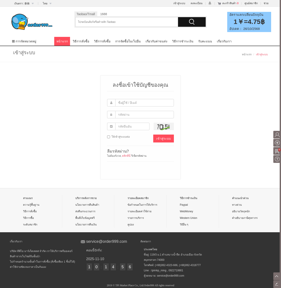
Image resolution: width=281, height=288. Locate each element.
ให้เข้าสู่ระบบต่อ (118, 136)
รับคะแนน (205, 41)
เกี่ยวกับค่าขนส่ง (156, 41)
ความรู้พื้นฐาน (31, 204)
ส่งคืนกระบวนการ (85, 211)
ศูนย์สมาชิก (251, 3)
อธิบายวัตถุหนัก (241, 211)
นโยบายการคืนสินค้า (87, 204)
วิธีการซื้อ (28, 218)
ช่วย (266, 3)
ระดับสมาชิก (30, 224)
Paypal (184, 204)
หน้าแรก (62, 41)
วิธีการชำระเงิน (182, 41)
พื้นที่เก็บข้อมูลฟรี (85, 218)
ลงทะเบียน (196, 3)
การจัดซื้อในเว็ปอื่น (128, 41)
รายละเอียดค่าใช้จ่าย (139, 211)
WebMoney (186, 211)
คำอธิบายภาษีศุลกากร (245, 218)
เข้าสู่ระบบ (179, 3)
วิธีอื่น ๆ (184, 224)
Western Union (188, 218)
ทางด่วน (237, 204)
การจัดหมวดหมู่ (24, 41)
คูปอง (131, 224)
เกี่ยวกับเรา (224, 41)
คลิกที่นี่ (126, 155)
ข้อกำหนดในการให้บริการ (142, 204)
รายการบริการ (136, 218)
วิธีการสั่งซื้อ (81, 41)
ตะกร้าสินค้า (230, 3)
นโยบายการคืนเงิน (86, 224)
